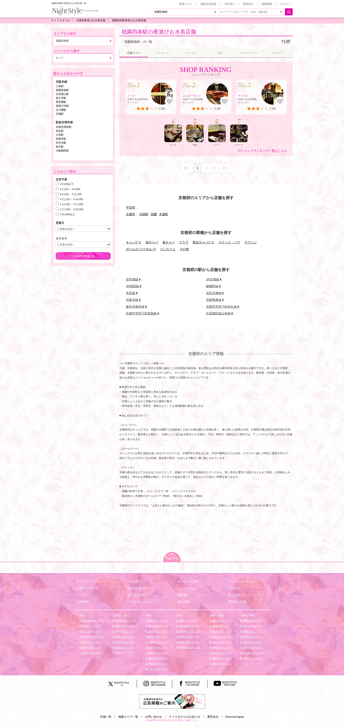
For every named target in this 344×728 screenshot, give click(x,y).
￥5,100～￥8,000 (69, 189)
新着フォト (185, 3)
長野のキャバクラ (158, 647)
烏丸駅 (60, 130)
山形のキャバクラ (124, 647)
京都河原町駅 (64, 126)
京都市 (130, 214)
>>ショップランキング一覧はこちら (262, 150)
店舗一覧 (105, 716)
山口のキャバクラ (221, 642)
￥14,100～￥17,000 (71, 204)
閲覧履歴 (267, 3)
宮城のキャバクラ (124, 636)
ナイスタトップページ (92, 581)
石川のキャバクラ (158, 631)
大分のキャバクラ (252, 642)
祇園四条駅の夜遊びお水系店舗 (159, 32)
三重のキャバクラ (158, 668)
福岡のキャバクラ (252, 620)
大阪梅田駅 (62, 150)
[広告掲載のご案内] (172, 701)
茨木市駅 (61, 142)
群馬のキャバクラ (91, 647)
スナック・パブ (229, 242)
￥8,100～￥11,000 (70, 194)
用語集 (182, 595)
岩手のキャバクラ (124, 631)
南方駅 (60, 146)
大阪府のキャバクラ (189, 631)
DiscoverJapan (234, 716)
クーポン (83, 595)
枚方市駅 (61, 98)
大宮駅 (60, 134)
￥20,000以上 (67, 214)
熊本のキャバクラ (252, 636)
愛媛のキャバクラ (221, 658)
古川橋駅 (61, 109)
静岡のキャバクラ (158, 658)
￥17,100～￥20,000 (71, 209)
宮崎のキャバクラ (252, 647)
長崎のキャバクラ (252, 631)
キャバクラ (133, 242)
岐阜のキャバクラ (158, 652)
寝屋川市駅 (62, 105)
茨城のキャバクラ (91, 652)
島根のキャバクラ (221, 626)
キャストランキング (242, 581)
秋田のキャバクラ (124, 642)
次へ (225, 168)
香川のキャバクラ (221, 652)
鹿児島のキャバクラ (253, 652)
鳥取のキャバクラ (221, 620)
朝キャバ (152, 242)
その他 (184, 249)
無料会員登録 (208, 3)
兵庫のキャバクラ (188, 636)
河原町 (144, 214)
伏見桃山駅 (62, 94)
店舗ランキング (87, 588)
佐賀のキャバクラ (252, 626)
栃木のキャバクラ (91, 642)
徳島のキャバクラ (221, 647)
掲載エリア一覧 (128, 716)
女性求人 (229, 3)
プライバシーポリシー (142, 601)
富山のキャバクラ (158, 626)
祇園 (154, 214)
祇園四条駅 (62, 90)
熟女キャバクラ (203, 242)
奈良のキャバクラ (188, 642)
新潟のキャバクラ (158, 620)
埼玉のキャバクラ (91, 626)
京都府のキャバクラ (189, 626)
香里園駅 (61, 101)
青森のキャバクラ (124, 626)
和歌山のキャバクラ (189, 647)
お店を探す (134, 581)
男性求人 (248, 3)
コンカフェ (167, 249)
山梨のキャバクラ (158, 642)
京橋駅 (60, 113)
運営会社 (213, 716)
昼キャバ (168, 242)
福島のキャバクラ (124, 652)
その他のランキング (141, 588)
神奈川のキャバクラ (92, 636)
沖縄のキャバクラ (252, 658)
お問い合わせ (153, 716)
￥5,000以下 (66, 184)
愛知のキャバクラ (158, 663)
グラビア (234, 588)
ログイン (285, 3)
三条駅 (60, 86)
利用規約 (83, 601)
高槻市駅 (61, 138)
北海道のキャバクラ (126, 620)
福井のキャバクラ (158, 636)
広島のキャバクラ (221, 636)
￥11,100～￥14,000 (71, 199)
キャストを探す (188, 581)
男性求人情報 (237, 601)
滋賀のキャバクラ (188, 620)
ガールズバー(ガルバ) (141, 249)
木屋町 (163, 214)
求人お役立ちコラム (242, 595)
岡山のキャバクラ (221, 631)
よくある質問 (136, 595)
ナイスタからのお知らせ (184, 716)
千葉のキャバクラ (91, 631)
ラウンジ (250, 242)
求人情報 (183, 601)
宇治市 (130, 207)
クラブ (183, 242)
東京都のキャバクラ (92, 620)
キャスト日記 (186, 588)
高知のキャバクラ (221, 663)
